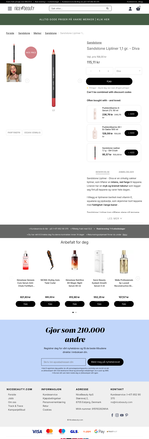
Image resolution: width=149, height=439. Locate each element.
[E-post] (63, 362)
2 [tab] (76, 312)
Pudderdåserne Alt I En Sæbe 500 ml (111, 128)
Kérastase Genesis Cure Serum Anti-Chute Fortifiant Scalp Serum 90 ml (26, 283)
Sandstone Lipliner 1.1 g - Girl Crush (111, 149)
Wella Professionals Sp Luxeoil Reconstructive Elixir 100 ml (124, 283)
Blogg (141, 2)
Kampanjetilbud (16, 409)
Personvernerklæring (54, 402)
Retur (125, 235)
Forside (10, 33)
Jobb (11, 398)
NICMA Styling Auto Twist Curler (50, 281)
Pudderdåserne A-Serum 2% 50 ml (111, 109)
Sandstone (24, 33)
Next (79, 81)
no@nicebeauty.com (121, 402)
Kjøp (109, 81)
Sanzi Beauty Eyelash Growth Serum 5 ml (99, 283)
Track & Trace (15, 405)
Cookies (47, 409)
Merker (37, 33)
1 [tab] (73, 312)
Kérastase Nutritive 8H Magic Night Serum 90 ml (75, 283)
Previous (28, 81)
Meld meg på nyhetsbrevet (105, 361)
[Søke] (80, 8)
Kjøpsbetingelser (52, 398)
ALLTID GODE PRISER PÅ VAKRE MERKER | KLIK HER (74, 19)
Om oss (12, 402)
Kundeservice (132, 2)
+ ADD (131, 114)
